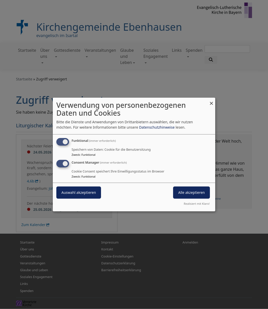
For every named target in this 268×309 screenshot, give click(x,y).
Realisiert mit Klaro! (197, 203)
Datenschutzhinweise (157, 127)
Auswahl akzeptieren (78, 192)
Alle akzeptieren (191, 192)
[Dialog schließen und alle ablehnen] (211, 101)
